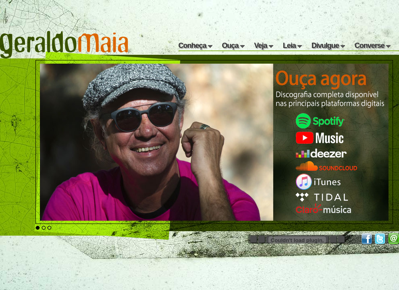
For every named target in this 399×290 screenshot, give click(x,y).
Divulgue (328, 45)
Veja (263, 45)
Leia (292, 45)
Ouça (233, 45)
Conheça (195, 45)
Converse (373, 45)
